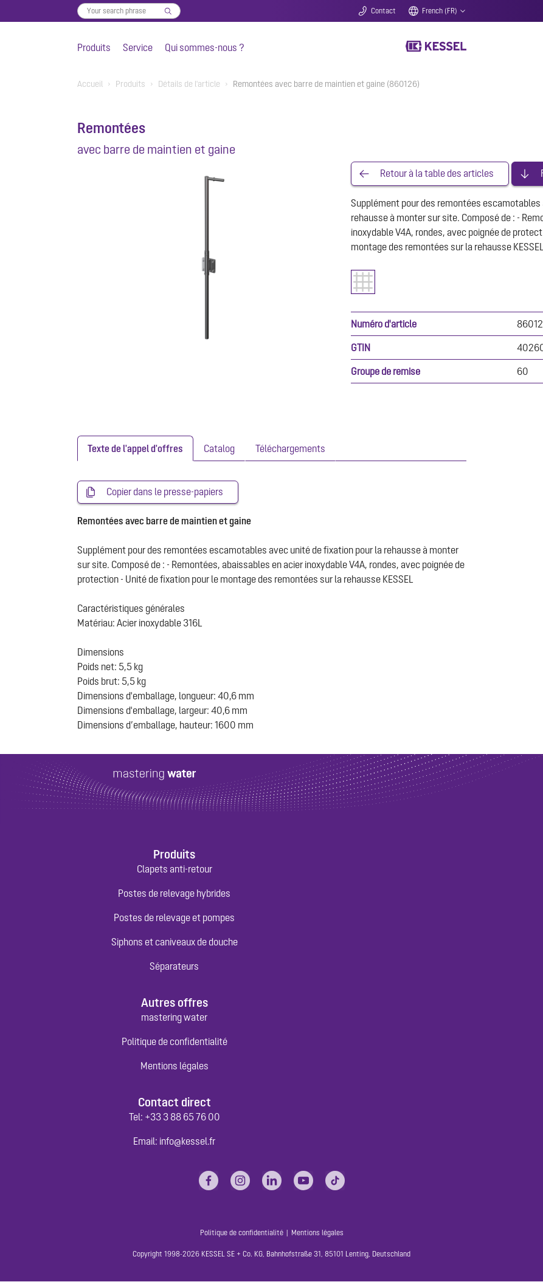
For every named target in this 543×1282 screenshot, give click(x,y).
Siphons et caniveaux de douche (174, 941)
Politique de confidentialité (174, 1042)
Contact (383, 11)
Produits (94, 47)
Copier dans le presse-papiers (164, 492)
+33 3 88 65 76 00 (182, 1117)
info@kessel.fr (187, 1141)
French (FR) (439, 11)
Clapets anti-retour (174, 868)
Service (138, 47)
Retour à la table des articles (437, 173)
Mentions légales (174, 1066)
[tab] (135, 448)
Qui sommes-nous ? (204, 47)
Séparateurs (174, 966)
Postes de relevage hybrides (174, 893)
